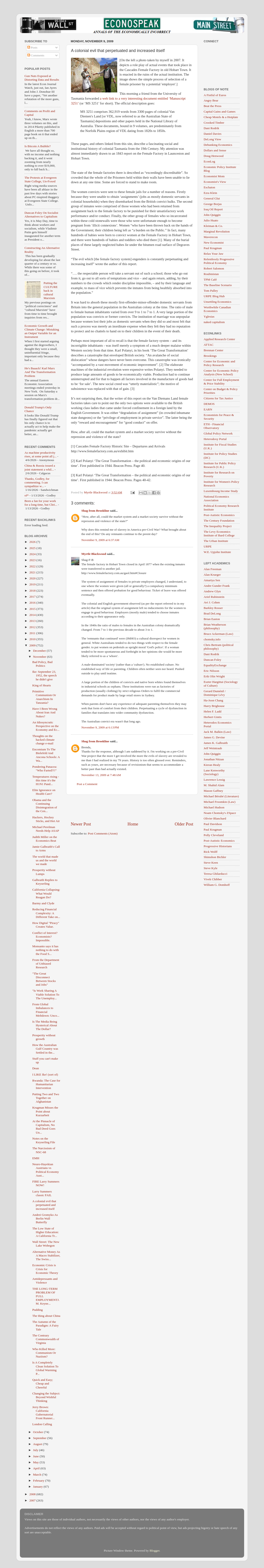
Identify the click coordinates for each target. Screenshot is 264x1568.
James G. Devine (214, 737)
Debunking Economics (218, 145)
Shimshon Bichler (215, 857)
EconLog (209, 161)
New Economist (214, 242)
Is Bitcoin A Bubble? (38, 146)
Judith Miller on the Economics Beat (44, 838)
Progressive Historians (218, 846)
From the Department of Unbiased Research (45, 963)
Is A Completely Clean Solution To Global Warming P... (45, 1368)
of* (27, 495)
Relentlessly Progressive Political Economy (219, 261)
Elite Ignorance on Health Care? (43, 791)
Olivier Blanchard (215, 818)
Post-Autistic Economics (219, 515)
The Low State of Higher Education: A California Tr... (45, 1232)
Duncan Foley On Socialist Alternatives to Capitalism (41, 214)
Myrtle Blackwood (93, 554)
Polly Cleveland (214, 835)
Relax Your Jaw (213, 253)
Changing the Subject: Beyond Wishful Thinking (46, 1397)
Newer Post (81, 824)
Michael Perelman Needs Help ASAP (45, 828)
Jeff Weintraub (213, 748)
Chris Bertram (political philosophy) (218, 646)
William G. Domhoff (217, 884)
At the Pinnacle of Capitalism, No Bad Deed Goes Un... (43, 1126)
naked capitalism (214, 322)
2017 (32, 596)
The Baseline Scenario (218, 285)
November (40, 656)
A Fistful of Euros (215, 95)
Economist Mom (214, 176)
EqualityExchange (215, 665)
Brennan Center (213, 350)
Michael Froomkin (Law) (219, 802)
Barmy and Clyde (43, 903)
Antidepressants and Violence (45, 1280)
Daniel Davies (212, 133)
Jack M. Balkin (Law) (217, 732)
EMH (35, 1158)
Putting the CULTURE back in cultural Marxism (50, 290)
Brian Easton (212, 619)
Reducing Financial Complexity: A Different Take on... (46, 913)
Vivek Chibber (213, 879)
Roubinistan (211, 274)
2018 (32, 590)
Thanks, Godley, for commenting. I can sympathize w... (37, 482)
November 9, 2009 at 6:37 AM (100, 540)
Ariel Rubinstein (214, 597)
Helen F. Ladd (212, 711)
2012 (32, 627)
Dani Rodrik (211, 128)
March (37, 1474)
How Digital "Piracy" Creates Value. (45, 924)
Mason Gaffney (213, 790)
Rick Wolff (211, 851)
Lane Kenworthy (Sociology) (214, 772)
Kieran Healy (212, 765)
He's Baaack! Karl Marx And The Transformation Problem (40, 372)
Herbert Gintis (213, 717)
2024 (32, 554)
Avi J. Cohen (212, 602)
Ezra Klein (210, 193)
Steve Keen (211, 862)
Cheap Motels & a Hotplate (221, 117)
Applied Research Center (219, 339)
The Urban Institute (216, 541)
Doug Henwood (214, 156)
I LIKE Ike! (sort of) (45, 1074)
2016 (32, 602)
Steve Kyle (211, 868)
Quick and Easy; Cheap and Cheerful (42, 1383)
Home (133, 824)
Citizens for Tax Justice (218, 398)
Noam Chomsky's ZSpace (220, 813)
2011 (32, 633)
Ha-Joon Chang (213, 700)
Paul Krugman (213, 248)
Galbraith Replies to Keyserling (45, 881)
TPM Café (210, 279)
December (40, 650)
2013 (32, 621)
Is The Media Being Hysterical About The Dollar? (44, 1025)
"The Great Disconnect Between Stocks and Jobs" (44, 979)
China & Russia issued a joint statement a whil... (40, 467)
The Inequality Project (218, 526)
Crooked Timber (214, 122)
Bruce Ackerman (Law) (218, 634)
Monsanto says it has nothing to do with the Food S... (45, 949)
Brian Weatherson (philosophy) (215, 626)
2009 (32, 645)
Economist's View (215, 181)
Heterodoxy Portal (215, 439)
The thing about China (46, 1315)
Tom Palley (211, 290)
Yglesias (209, 316)
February (39, 1480)
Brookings (210, 356)
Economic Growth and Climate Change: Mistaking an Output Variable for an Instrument (42, 331)
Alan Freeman (212, 569)
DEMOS (209, 404)
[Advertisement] (132, 808)
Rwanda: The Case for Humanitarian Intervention (46, 1084)
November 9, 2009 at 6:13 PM (100, 727)
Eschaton (209, 187)
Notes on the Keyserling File (43, 1140)
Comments (35, 55)
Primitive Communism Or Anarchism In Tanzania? (44, 697)
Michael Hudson (214, 807)
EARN (208, 409)
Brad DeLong (212, 613)
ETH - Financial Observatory (214, 426)
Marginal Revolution (217, 231)
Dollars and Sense (215, 150)
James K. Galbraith (216, 743)
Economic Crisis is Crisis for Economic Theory (45, 1268)
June (36, 1456)
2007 (32, 1500)
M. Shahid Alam (214, 785)
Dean (35, 1068)
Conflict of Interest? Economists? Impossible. (45, 936)
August (38, 1444)
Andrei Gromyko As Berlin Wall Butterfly (45, 1218)
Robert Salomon (214, 268)
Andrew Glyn (212, 591)
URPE (208, 546)
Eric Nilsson (211, 670)
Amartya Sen (212, 580)
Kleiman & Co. (213, 226)
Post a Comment (87, 784)
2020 (32, 578)
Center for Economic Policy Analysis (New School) (221, 372)
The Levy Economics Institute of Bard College (219, 533)
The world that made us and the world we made (45, 860)
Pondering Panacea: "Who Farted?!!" (44, 768)
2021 (32, 572)
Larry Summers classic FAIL (42, 1193)
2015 (32, 609)
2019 (32, 584)
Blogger (155, 1550)
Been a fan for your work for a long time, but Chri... (41, 502)
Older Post (184, 824)
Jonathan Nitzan (214, 759)
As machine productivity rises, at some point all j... (40, 454)
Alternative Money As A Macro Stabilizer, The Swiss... (46, 1255)
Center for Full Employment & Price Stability (221, 381)
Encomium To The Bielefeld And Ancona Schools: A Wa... (46, 755)
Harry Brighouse (214, 706)
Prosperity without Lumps (43, 871)
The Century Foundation (219, 520)
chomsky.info (212, 639)
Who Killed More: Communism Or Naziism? (44, 1352)
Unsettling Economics (217, 301)
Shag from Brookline (95, 510)
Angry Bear (211, 100)
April (36, 1468)
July (36, 1450)
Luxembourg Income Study (221, 491)
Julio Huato (211, 220)
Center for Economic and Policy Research (219, 363)
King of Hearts (41, 685)
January (38, 1486)
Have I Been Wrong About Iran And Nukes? (44, 712)
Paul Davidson (213, 824)
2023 (32, 560)
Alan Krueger (212, 574)
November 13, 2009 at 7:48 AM (101, 775)
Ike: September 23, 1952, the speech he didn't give (44, 675)
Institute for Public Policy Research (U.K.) (220, 465)
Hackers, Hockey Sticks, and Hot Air (46, 819)
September (40, 1438)
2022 (32, 566)
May (36, 1462)
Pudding (37, 1309)
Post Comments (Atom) (102, 833)
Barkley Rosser (213, 608)
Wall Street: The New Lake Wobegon (45, 1243)
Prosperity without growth (43, 1037)
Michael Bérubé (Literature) (221, 796)
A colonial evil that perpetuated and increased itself (44, 1204)
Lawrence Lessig (214, 779)
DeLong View (212, 139)
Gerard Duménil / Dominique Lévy (215, 693)
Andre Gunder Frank (217, 585)
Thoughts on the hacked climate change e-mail (43, 739)
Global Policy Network (218, 433)
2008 (32, 1494)
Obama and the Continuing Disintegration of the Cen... (44, 805)
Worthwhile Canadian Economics (217, 309)
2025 (32, 548)
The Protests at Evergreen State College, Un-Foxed (41, 179)
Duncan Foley (212, 659)
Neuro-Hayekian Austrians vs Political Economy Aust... (45, 1169)
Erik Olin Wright (214, 676)
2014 (32, 615)
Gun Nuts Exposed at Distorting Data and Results (42, 77)
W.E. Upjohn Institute (217, 552)
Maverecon (211, 237)
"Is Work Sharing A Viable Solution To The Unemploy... (45, 994)
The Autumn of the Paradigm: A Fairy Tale (45, 1325)
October (38, 1432)
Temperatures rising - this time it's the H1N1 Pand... (45, 780)
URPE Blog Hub (214, 296)
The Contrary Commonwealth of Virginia (45, 1339)
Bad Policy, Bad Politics (42, 663)
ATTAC (208, 344)
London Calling (42, 1424)
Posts (32, 47)
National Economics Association (216, 498)
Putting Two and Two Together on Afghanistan (45, 1097)
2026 (32, 542)
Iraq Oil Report (213, 209)
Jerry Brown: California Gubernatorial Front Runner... (43, 1412)
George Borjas (213, 204)
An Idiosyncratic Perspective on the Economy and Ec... (45, 726)
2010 (32, 639)
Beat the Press (212, 106)
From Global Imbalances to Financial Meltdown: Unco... (45, 1010)
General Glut (212, 198)
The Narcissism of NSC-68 (43, 1150)
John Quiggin (212, 215)
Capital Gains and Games (220, 111)
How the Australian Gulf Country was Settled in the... (45, 1048)
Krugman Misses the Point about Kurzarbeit (45, 1111)
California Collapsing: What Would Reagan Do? (46, 893)
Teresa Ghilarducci (215, 873)
